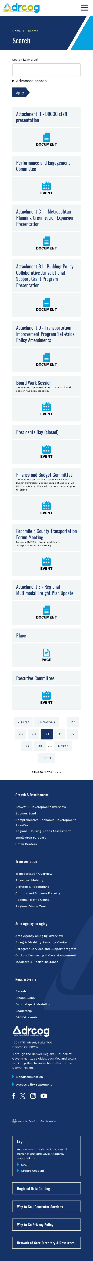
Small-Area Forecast (30, 837)
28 (22, 733)
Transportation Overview (33, 873)
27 (75, 722)
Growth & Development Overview (40, 807)
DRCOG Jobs (25, 998)
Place (21, 635)
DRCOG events (26, 1017)
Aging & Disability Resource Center (41, 942)
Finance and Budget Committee (44, 474)
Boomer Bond (25, 813)
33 (28, 745)
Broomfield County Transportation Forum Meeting (46, 534)
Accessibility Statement (34, 1084)
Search (33, 31)
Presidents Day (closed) (37, 431)
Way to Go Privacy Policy (35, 1224)
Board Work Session (33, 382)
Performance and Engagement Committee (43, 165)
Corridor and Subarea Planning (37, 893)
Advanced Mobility (29, 880)
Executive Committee (35, 677)
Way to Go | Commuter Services (40, 1206)
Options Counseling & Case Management (45, 955)
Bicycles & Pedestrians (32, 886)
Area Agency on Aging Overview (39, 936)
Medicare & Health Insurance (36, 962)
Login (25, 1164)
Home (16, 31)
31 (61, 733)
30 (49, 735)
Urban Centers (26, 844)
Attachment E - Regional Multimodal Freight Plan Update (44, 589)
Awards (21, 991)
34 (42, 745)
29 (35, 733)
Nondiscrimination (29, 1077)
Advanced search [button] (31, 81)
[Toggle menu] (84, 8)
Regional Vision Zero (30, 906)
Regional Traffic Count (32, 900)
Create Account (32, 1170)
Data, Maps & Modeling (32, 1004)
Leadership (23, 1011)
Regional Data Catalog (33, 1188)
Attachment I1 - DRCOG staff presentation (41, 117)
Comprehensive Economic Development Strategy (45, 822)
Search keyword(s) (25, 59)
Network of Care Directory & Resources (46, 1242)
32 (74, 733)
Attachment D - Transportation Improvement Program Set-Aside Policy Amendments (45, 333)
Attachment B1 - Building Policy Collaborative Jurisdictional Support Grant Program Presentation (44, 276)
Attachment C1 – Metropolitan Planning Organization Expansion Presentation (45, 217)
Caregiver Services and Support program (45, 949)
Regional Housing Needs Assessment (43, 831)
